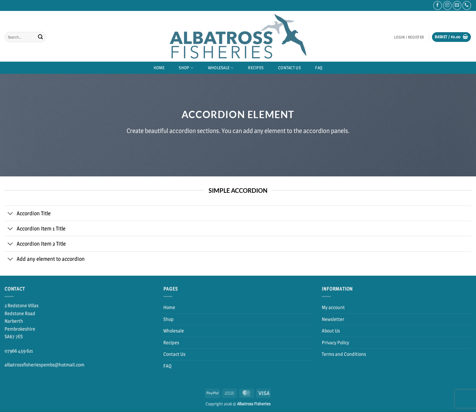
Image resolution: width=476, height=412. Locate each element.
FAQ (318, 67)
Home (159, 67)
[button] (409, 37)
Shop (186, 68)
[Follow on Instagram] (447, 5)
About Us (331, 331)
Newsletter (333, 319)
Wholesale (221, 68)
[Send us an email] (457, 5)
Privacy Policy (335, 343)
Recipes (256, 67)
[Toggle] (10, 213)
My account (333, 307)
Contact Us (289, 67)
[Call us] (466, 5)
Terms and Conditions (344, 354)
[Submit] (40, 37)
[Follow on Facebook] (437, 5)
